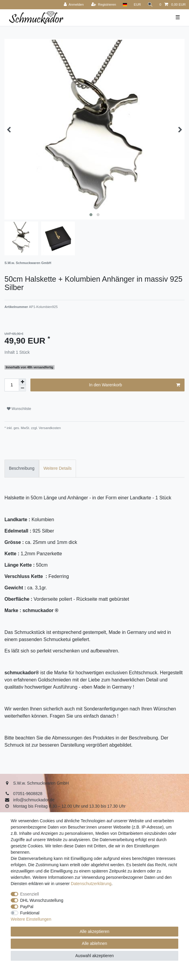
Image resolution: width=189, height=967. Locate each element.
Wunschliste (19, 409)
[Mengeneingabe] (11, 385)
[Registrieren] (103, 4)
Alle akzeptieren (94, 931)
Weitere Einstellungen (31, 919)
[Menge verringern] (22, 388)
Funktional (30, 912)
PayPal (26, 906)
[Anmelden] (74, 4)
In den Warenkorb (134, 385)
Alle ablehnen (94, 943)
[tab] (21, 468)
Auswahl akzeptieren (94, 955)
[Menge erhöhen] (22, 382)
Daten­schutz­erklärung (91, 883)
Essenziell (29, 894)
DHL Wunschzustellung (41, 900)
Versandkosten (49, 428)
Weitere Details (58, 468)
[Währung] (137, 4)
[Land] (124, 4)
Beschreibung (22, 468)
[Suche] (150, 4)
